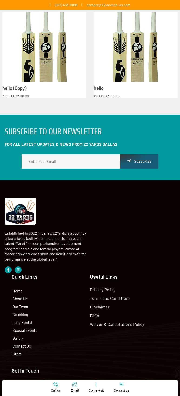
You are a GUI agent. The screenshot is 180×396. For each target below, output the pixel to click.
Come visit (96, 390)
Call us (56, 390)
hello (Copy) (14, 88)
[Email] (74, 384)
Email (74, 390)
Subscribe (139, 161)
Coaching (105, 240)
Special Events (110, 256)
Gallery (103, 264)
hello (99, 88)
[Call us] (56, 384)
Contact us (121, 390)
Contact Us (107, 271)
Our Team (105, 232)
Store (102, 279)
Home (103, 216)
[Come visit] (96, 384)
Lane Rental (108, 248)
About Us (105, 224)
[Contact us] (121, 384)
